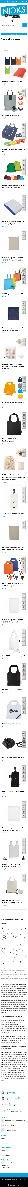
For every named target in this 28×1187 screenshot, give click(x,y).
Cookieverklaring (5, 1165)
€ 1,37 (4, 726)
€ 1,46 (4, 796)
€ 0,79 (4, 226)
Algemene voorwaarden (7, 1163)
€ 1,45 (4, 905)
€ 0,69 (4, 190)
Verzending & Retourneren (7, 1153)
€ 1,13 (4, 516)
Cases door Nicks (5, 1143)
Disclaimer (3, 1169)
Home (2, 31)
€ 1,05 (4, 407)
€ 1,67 (4, 869)
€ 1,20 (4, 552)
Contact (3, 1150)
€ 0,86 (4, 263)
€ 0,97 (4, 333)
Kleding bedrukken (5, 1141)
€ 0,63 (4, 118)
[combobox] (12, 25)
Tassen (7, 31)
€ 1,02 (4, 482)
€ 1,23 (4, 692)
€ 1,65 (4, 833)
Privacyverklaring (5, 1167)
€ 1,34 (4, 658)
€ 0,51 (4, 84)
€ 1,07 (4, 444)
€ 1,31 (4, 625)
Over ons (3, 1138)
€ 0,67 (4, 154)
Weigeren (18, 1185)
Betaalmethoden (5, 1155)
